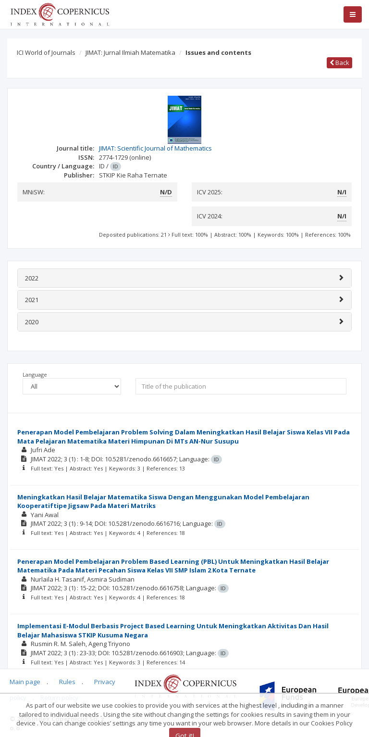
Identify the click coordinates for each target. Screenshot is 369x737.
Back (339, 62)
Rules (67, 681)
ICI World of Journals (46, 52)
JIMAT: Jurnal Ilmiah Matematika (130, 52)
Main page (25, 681)
